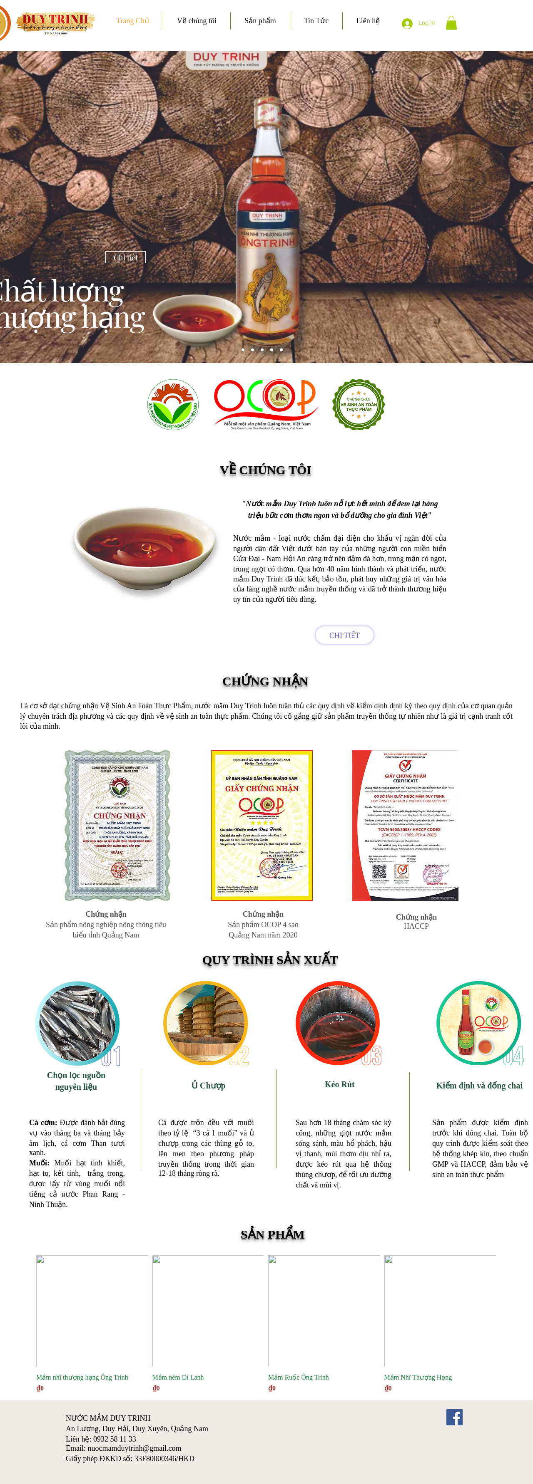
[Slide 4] (252, 350)
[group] (266, 1324)
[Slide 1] (262, 350)
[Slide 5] (243, 350)
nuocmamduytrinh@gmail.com (135, 1448)
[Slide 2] (271, 350)
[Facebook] (454, 1417)
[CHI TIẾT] (345, 635)
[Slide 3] (281, 350)
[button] (451, 23)
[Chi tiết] (125, 257)
